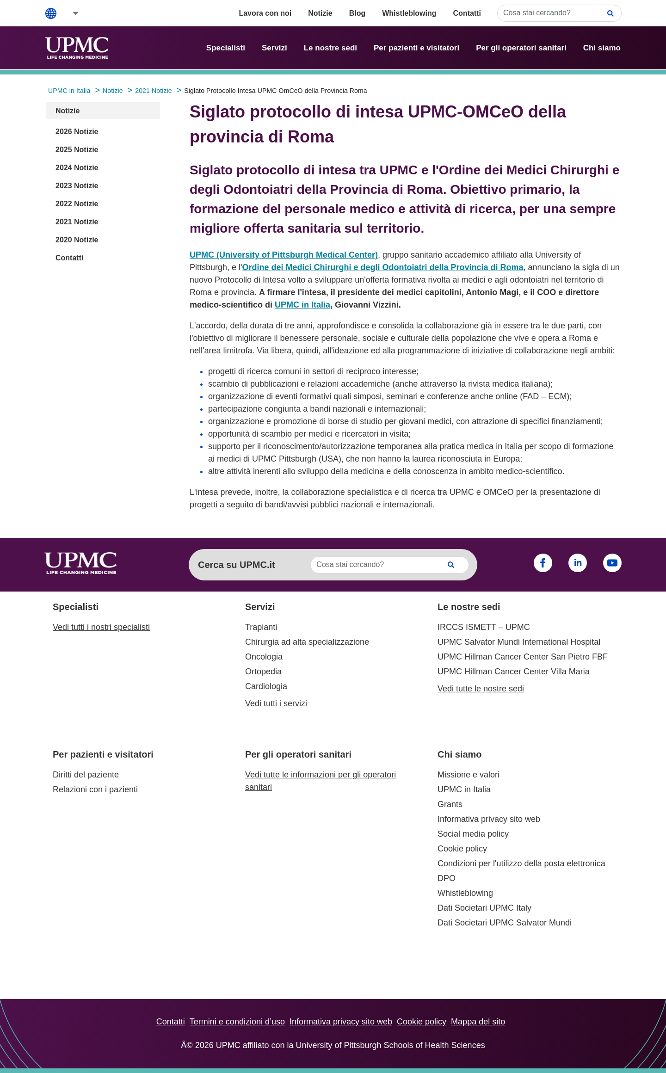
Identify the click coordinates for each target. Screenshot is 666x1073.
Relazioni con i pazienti (95, 789)
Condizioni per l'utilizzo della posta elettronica (521, 863)
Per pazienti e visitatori (416, 47)
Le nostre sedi (330, 47)
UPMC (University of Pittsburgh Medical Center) (284, 254)
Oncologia (264, 656)
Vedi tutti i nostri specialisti (101, 627)
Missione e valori (469, 774)
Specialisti (225, 47)
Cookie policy (462, 848)
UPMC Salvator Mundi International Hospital (519, 642)
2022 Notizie (77, 204)
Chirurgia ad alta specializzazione (307, 642)
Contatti (467, 13)
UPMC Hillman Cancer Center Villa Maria (514, 671)
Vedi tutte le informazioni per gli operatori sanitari (320, 781)
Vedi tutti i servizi (276, 703)
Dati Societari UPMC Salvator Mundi (505, 922)
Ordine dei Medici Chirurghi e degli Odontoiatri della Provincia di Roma (383, 267)
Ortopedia (263, 671)
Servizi (274, 47)
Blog (357, 13)
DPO (447, 878)
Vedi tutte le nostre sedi (481, 688)
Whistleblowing (409, 13)
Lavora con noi (265, 13)
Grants (450, 804)
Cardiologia (266, 686)
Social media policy (473, 834)
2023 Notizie (77, 186)
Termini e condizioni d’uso (237, 1021)
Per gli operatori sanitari (521, 47)
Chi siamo (602, 47)
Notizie (320, 13)
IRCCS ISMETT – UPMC (484, 627)
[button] (69, 13)
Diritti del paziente (86, 774)
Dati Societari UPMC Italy (484, 908)
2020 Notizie (77, 240)
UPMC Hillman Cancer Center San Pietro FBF (523, 656)
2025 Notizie (77, 150)
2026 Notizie (77, 132)
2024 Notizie (77, 168)
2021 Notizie (77, 222)
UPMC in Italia (302, 304)
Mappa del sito (478, 1021)
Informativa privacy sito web (489, 819)
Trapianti (261, 627)
